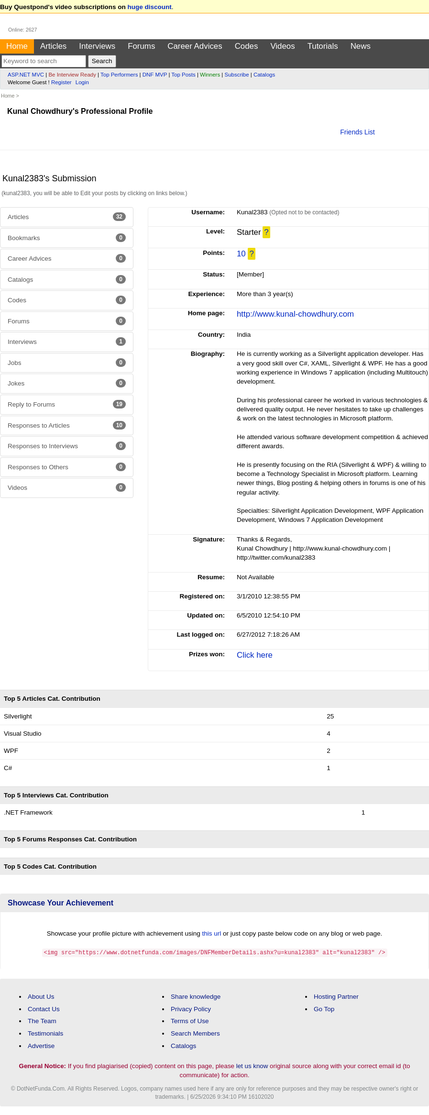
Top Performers (119, 74)
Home (17, 46)
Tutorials (323, 46)
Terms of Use (190, 1020)
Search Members (195, 1033)
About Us (41, 996)
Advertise (41, 1045)
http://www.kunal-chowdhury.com (295, 314)
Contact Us (44, 1008)
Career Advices (194, 46)
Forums (141, 46)
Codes (246, 46)
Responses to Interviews (67, 446)
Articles (53, 46)
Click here (255, 655)
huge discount (150, 7)
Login (82, 82)
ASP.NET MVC (26, 74)
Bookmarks (67, 237)
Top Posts (183, 74)
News (361, 46)
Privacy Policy (191, 1008)
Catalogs (264, 74)
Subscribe (237, 74)
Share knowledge (195, 996)
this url (211, 933)
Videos (282, 46)
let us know (252, 1065)
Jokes (67, 383)
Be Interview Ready (72, 74)
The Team (42, 1020)
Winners (210, 74)
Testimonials (45, 1033)
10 (241, 253)
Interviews (97, 46)
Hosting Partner (336, 996)
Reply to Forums (67, 404)
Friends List (357, 132)
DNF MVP (155, 74)
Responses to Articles (67, 425)
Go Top (324, 1008)
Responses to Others (67, 467)
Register (61, 82)
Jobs (67, 362)
